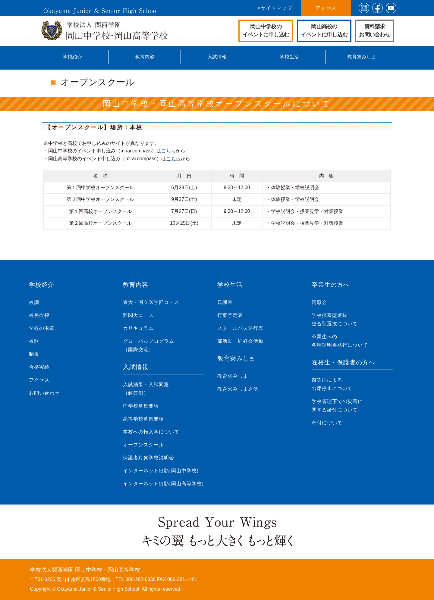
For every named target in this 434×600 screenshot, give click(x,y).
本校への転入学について (151, 431)
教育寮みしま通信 (237, 389)
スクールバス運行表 (240, 328)
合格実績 (39, 367)
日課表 (225, 302)
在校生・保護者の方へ (343, 362)
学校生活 (289, 56)
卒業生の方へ (331, 284)
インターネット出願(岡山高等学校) (163, 483)
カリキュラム (138, 328)
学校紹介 (72, 56)
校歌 (34, 341)
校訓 (34, 302)
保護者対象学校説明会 (148, 457)
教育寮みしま (361, 56)
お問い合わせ (44, 392)
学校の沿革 (42, 328)
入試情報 (217, 56)
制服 (34, 354)
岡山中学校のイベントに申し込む (265, 30)
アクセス (326, 8)
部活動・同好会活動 (240, 341)
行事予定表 (230, 315)
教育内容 (144, 56)
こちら (168, 150)
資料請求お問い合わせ (374, 30)
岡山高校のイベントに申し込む (324, 30)
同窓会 (319, 302)
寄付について (327, 422)
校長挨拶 (39, 315)
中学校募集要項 (141, 405)
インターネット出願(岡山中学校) (161, 470)
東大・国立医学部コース (151, 302)
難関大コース (138, 315)
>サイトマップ (275, 8)
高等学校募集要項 (143, 418)
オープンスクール (143, 444)
